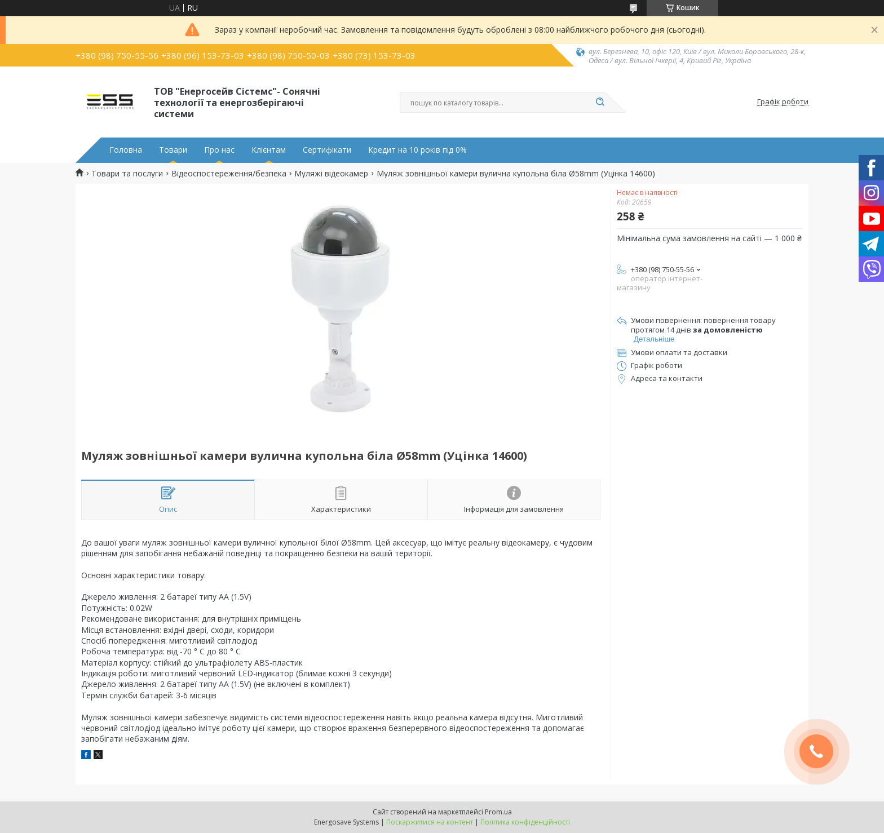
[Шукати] (600, 102)
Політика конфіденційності (525, 822)
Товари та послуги (127, 174)
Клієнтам (268, 150)
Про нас (219, 150)
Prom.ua (498, 812)
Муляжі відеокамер (331, 174)
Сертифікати (327, 150)
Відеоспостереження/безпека (228, 174)
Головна (125, 150)
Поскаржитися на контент (429, 822)
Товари (173, 150)
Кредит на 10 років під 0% (417, 150)
